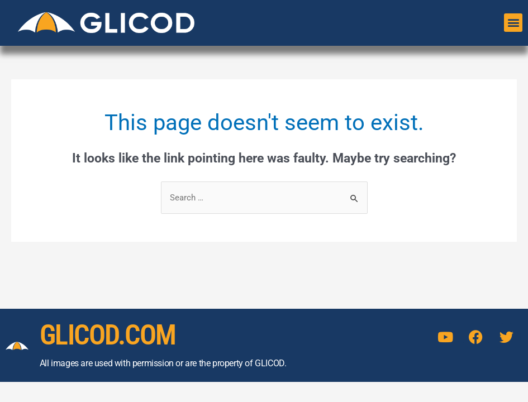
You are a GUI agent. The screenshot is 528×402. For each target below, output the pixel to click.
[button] (513, 22)
